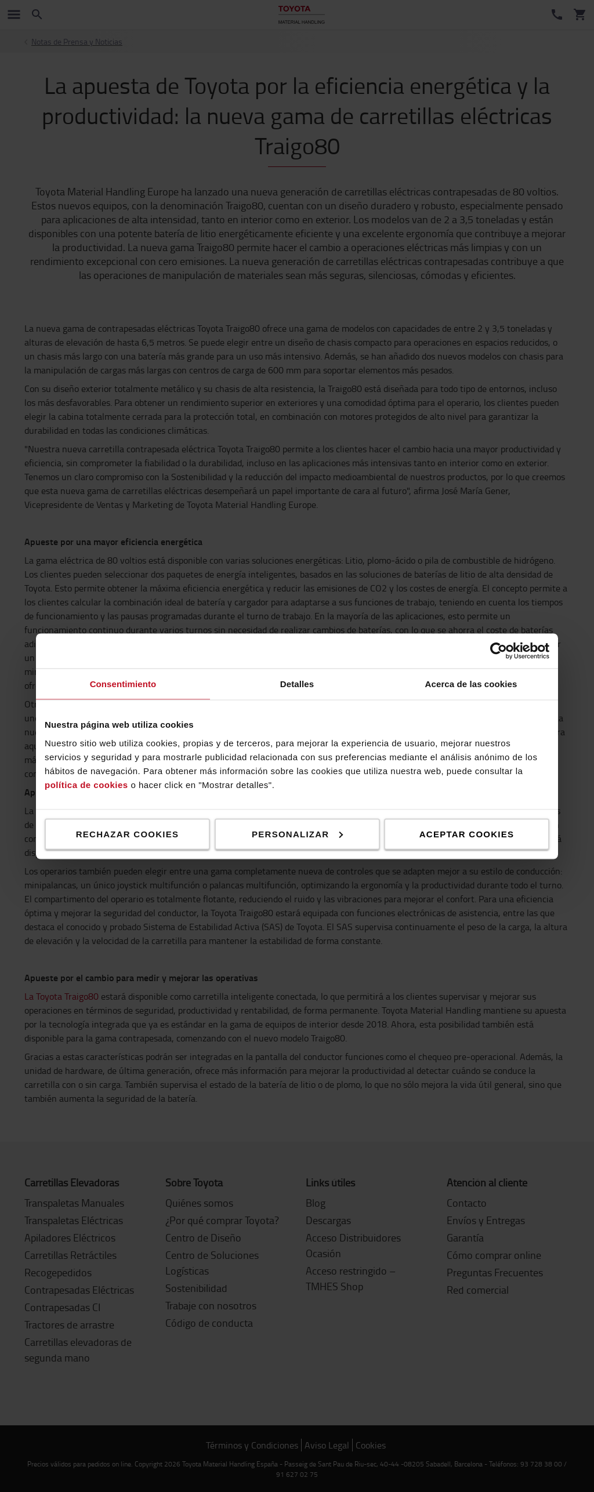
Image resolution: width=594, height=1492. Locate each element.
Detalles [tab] (297, 683)
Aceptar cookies (466, 833)
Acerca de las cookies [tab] (471, 683)
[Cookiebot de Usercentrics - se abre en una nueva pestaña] (498, 650)
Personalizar (297, 833)
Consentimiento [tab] (123, 683)
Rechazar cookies (127, 833)
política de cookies (86, 784)
